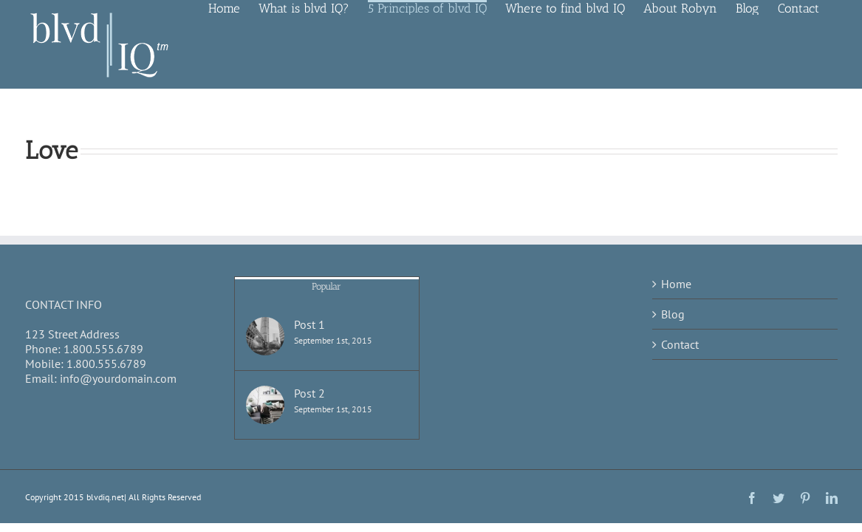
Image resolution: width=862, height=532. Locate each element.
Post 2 (309, 393)
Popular (326, 286)
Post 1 (309, 324)
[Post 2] (265, 405)
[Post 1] (265, 336)
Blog (673, 314)
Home (676, 283)
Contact (680, 344)
